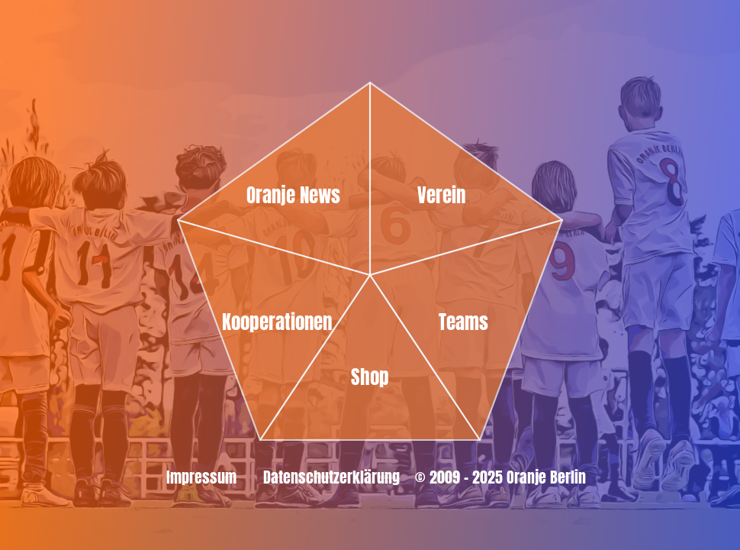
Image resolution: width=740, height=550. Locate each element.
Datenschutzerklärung (331, 477)
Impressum (201, 477)
